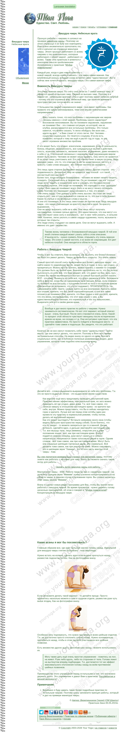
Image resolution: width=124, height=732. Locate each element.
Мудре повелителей (96, 490)
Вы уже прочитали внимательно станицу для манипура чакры (69, 457)
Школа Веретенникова (51, 716)
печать (91, 27)
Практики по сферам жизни (79, 716)
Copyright (66, 728)
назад (75, 27)
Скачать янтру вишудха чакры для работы (78, 467)
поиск (83, 27)
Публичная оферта (105, 716)
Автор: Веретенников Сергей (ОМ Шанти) (95, 700)
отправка (101, 27)
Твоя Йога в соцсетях (50, 719)
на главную (101, 728)
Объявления (22, 78)
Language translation (64, 6)
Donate (67, 719)
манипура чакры (55, 41)
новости (113, 728)
